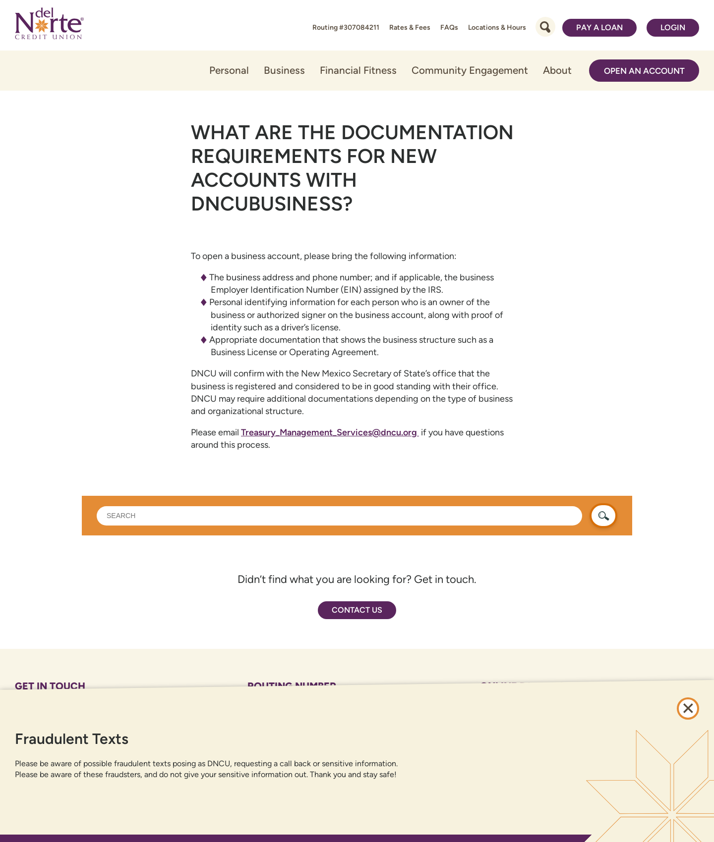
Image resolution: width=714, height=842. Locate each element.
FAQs (449, 27)
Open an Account (644, 71)
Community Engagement (470, 70)
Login (672, 27)
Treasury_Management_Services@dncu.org (330, 432)
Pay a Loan (599, 27)
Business (284, 70)
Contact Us (357, 610)
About (557, 70)
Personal (229, 70)
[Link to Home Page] (49, 25)
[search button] (603, 515)
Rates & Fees (409, 27)
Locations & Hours (497, 27)
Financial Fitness (358, 70)
